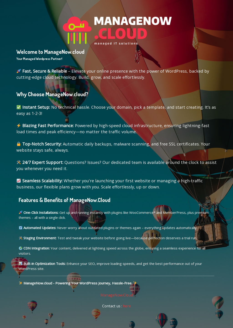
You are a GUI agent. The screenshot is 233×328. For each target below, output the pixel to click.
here (127, 305)
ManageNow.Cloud (116, 295)
